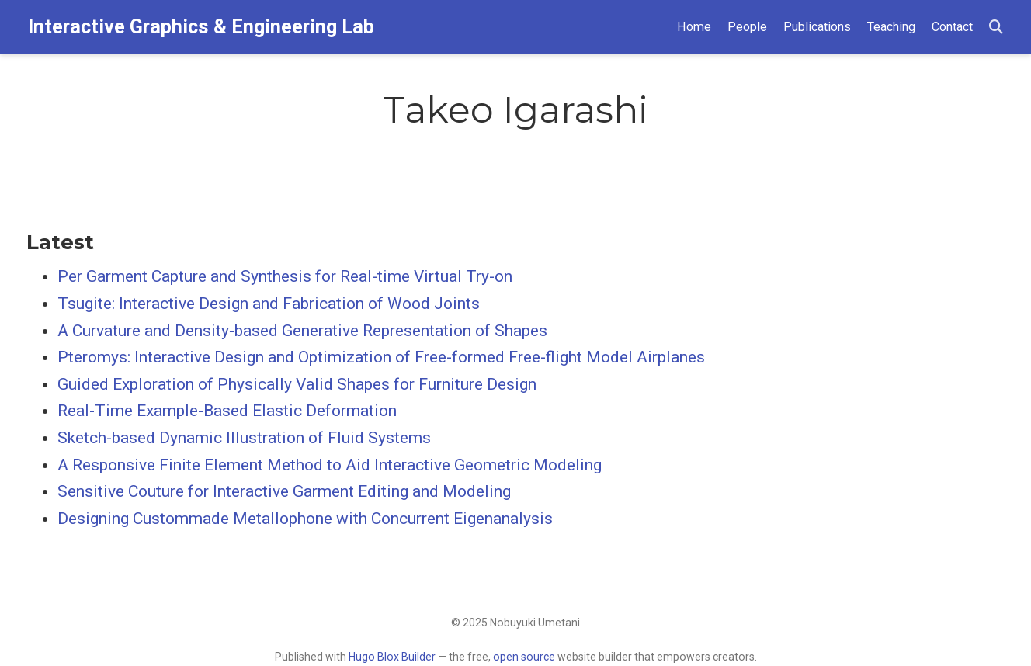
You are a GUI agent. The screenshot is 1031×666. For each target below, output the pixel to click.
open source (524, 656)
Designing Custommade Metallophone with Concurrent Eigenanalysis (305, 518)
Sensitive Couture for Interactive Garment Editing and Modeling (284, 491)
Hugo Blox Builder (392, 656)
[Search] (996, 27)
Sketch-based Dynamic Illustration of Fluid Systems (244, 437)
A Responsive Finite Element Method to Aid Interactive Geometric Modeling (329, 465)
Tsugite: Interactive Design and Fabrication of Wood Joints (268, 303)
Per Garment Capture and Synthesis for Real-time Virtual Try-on (284, 276)
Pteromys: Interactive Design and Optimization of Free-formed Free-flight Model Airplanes (381, 357)
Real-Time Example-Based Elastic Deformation (227, 410)
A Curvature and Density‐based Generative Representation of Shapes (302, 330)
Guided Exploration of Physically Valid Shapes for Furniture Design (296, 384)
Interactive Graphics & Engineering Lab (201, 27)
